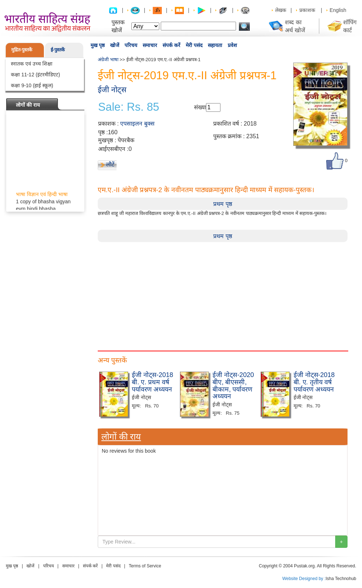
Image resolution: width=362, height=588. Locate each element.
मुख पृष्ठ (97, 45)
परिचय (131, 45)
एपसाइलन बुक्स (137, 123)
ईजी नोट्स (112, 89)
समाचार (150, 45)
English (338, 10)
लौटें (110, 164)
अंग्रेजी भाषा (108, 59)
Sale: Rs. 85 (128, 107)
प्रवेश (232, 45)
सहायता (215, 45)
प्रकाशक (307, 10)
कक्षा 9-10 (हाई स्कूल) (32, 85)
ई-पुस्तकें (58, 49)
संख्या (200, 107)
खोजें (114, 45)
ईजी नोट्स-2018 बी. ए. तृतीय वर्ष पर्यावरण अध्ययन (314, 382)
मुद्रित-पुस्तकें (21, 49)
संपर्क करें (171, 45)
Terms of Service (145, 565)
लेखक (280, 10)
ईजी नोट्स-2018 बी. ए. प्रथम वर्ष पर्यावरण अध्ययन (152, 382)
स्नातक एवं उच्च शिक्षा (31, 64)
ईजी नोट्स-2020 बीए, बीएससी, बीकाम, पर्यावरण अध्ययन (233, 385)
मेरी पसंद (194, 45)
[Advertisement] (223, 292)
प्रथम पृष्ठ (222, 204)
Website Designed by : (304, 578)
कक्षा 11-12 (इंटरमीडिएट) (35, 74)
